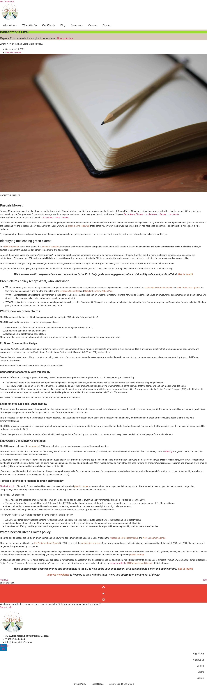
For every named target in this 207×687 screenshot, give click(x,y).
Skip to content (7, 1)
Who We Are (10, 25)
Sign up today (64, 38)
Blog (63, 25)
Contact (107, 25)
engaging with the (118, 563)
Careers (93, 25)
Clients (201, 672)
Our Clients (48, 25)
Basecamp (77, 25)
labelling (168, 451)
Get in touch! (6, 607)
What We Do (29, 25)
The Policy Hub (7, 486)
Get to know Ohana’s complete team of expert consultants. (152, 214)
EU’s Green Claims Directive (56, 217)
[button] (103, 587)
